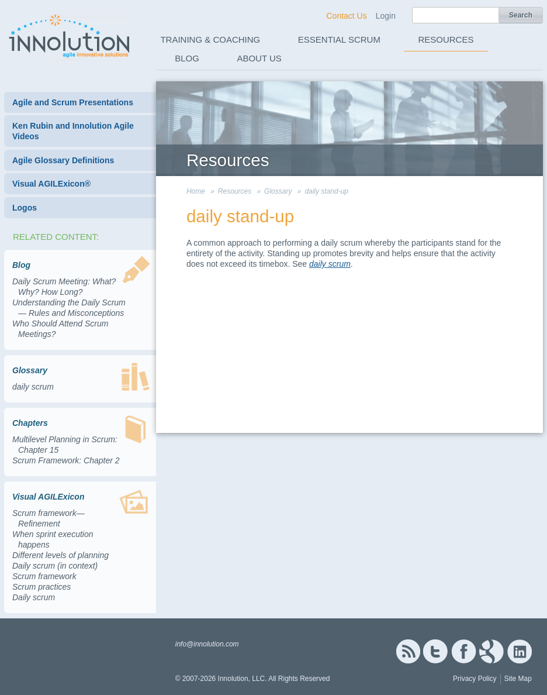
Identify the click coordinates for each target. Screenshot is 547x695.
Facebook (463, 651)
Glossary (278, 191)
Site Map (518, 679)
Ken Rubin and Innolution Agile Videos (73, 131)
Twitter (435, 651)
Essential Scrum (339, 39)
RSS (408, 651)
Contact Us (346, 15)
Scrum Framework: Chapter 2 (66, 460)
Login (386, 15)
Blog (187, 58)
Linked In (519, 651)
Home (195, 191)
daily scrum (33, 386)
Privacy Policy (475, 679)
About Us (259, 58)
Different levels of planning (60, 555)
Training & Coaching (210, 39)
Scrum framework (44, 576)
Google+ (491, 651)
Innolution (70, 36)
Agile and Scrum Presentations (72, 102)
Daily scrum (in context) (55, 565)
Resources (445, 39)
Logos (24, 207)
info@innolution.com (207, 644)
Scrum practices (41, 586)
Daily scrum (33, 597)
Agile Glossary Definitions (63, 160)
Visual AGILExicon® (51, 183)
